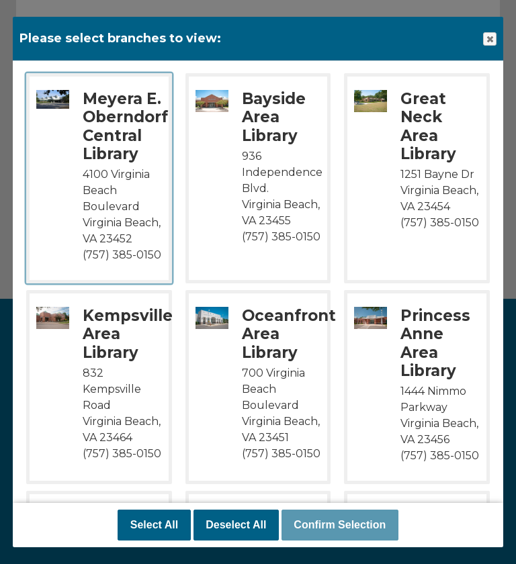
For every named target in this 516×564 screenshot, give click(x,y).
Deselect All (236, 524)
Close (489, 39)
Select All (154, 524)
